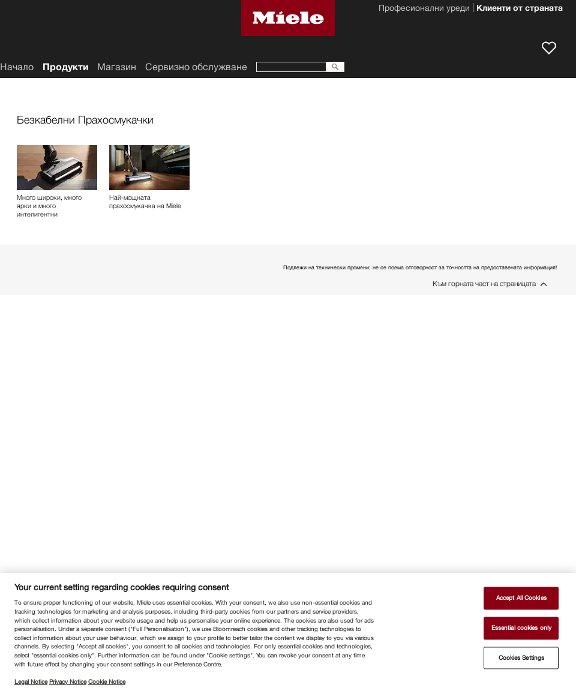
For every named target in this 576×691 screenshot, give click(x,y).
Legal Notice (30, 682)
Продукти (65, 67)
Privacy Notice (67, 682)
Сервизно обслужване (196, 67)
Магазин (116, 67)
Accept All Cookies (521, 598)
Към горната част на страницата (484, 283)
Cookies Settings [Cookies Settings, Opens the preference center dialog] (522, 658)
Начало (17, 67)
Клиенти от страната (519, 9)
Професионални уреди (424, 9)
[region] (288, 632)
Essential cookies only (521, 628)
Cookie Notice (106, 682)
